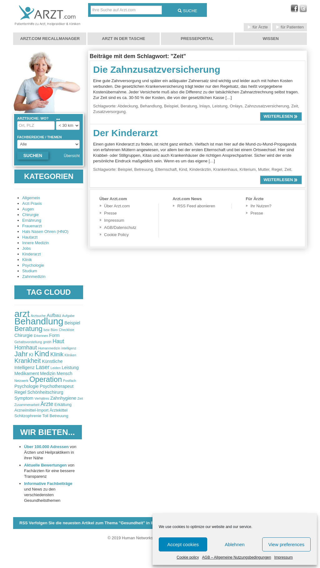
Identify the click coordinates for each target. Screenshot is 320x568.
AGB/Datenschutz (120, 227)
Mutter (263, 169)
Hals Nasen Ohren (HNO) (45, 231)
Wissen (271, 38)
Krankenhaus (225, 169)
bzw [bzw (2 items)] (47, 330)
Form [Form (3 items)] (54, 335)
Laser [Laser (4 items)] (42, 367)
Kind (183, 169)
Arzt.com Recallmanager (50, 38)
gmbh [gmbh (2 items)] (47, 342)
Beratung (189, 106)
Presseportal (197, 38)
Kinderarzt (31, 254)
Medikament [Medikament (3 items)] (26, 373)
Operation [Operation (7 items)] (45, 379)
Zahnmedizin (33, 276)
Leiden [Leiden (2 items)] (56, 368)
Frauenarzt (32, 226)
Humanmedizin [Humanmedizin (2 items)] (49, 348)
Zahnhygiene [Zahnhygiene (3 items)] (63, 398)
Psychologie (33, 265)
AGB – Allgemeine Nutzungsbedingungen (236, 557)
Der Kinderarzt (125, 133)
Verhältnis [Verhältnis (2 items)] (41, 398)
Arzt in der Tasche (123, 38)
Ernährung (31, 220)
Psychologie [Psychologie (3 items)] (26, 386)
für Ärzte (257, 27)
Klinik (27, 259)
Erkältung (63, 404)
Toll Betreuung (55, 415)
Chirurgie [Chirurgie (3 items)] (23, 335)
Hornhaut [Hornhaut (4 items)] (25, 347)
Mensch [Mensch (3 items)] (64, 373)
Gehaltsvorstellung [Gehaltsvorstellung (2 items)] (28, 342)
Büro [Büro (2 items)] (54, 330)
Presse (110, 213)
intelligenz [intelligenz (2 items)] (68, 348)
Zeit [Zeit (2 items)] (80, 398)
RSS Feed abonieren (196, 206)
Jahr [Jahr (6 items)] (21, 354)
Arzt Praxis (32, 203)
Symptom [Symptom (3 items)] (23, 398)
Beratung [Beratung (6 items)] (28, 329)
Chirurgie (30, 214)
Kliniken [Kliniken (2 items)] (70, 355)
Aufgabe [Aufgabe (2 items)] (68, 316)
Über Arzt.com (117, 206)
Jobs (26, 248)
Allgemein (31, 197)
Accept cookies (183, 544)
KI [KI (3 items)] (31, 354)
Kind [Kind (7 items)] (41, 354)
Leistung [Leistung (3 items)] (70, 367)
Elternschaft (166, 169)
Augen (28, 209)
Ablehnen (234, 544)
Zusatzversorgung (109, 111)
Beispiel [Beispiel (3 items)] (72, 322)
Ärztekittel (59, 410)
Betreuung (143, 169)
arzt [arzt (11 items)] (22, 314)
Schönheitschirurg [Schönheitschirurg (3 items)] (45, 392)
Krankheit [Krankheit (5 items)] (27, 360)
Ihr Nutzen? (260, 206)
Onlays (236, 106)
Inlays (204, 106)
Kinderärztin (200, 169)
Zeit (294, 106)
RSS (103, 523)
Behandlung (151, 106)
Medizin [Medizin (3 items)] (48, 373)
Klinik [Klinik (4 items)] (56, 354)
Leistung (220, 106)
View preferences (286, 544)
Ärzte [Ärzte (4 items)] (47, 404)
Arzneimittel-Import (31, 410)
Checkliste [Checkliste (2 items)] (66, 330)
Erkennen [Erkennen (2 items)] (41, 336)
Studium (29, 271)
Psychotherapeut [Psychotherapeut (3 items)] (56, 386)
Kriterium (247, 169)
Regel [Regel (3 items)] (20, 392)
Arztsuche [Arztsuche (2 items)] (38, 316)
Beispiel (171, 106)
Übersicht (72, 156)
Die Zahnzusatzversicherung (156, 69)
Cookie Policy (116, 234)
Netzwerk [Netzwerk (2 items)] (21, 381)
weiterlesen (280, 116)
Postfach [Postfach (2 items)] (69, 381)
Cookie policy (188, 557)
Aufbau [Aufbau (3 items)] (54, 315)
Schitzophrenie (27, 415)
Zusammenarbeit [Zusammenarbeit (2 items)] (26, 405)
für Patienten (289, 27)
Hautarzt (30, 237)
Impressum (283, 557)
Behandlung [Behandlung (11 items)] (38, 321)
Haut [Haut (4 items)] (58, 341)
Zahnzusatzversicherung (267, 106)
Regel (277, 169)
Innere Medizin (35, 242)
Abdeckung (128, 106)
